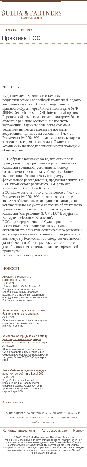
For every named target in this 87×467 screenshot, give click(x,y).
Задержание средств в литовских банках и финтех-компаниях (23, 312)
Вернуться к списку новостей (25, 255)
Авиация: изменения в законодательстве (16, 278)
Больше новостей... (13, 402)
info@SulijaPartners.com (43, 422)
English (11, 30)
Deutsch (27, 30)
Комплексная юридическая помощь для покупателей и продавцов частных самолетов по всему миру (25, 339)
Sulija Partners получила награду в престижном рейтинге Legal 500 (24, 372)
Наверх (78, 430)
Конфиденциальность (19, 430)
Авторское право (54, 430)
